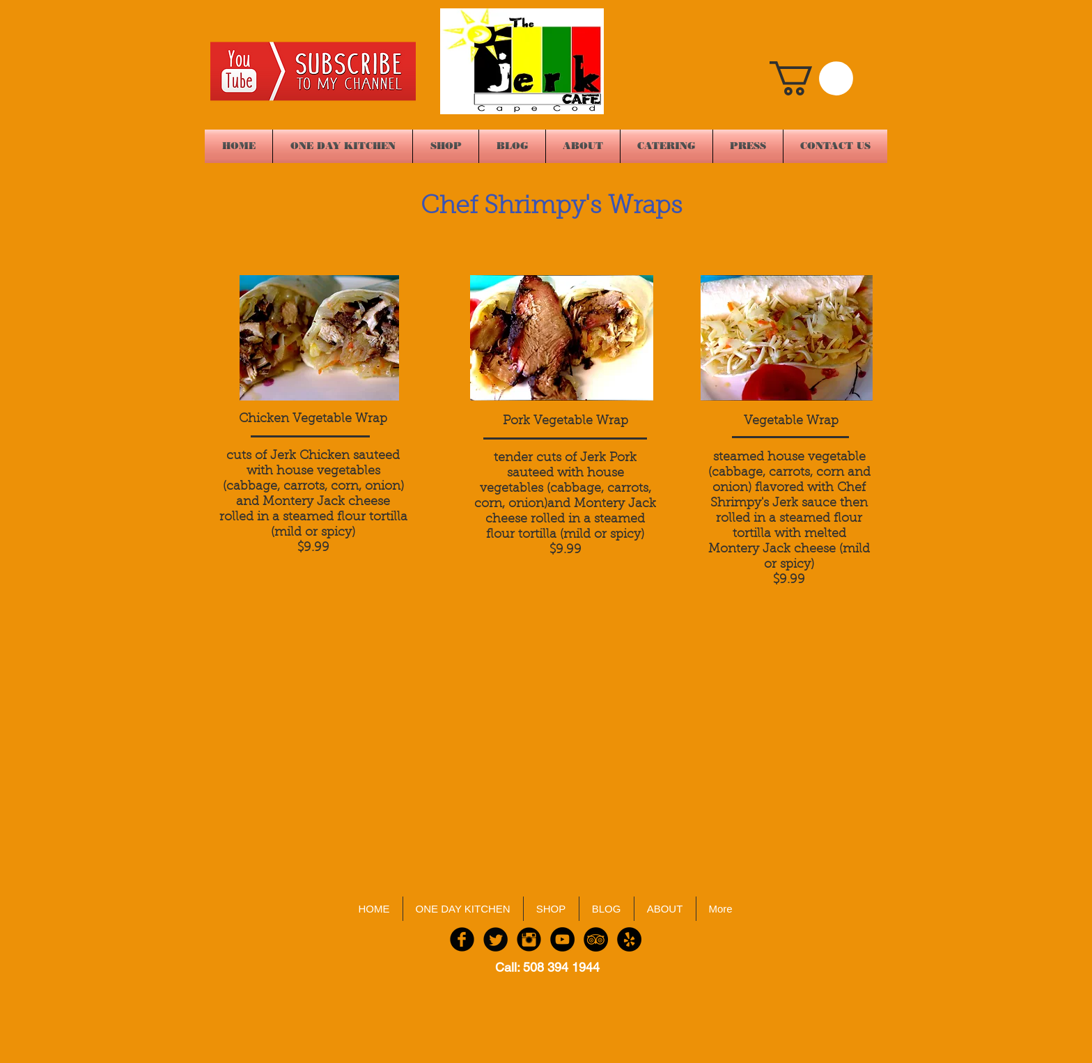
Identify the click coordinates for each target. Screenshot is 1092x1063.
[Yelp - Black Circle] (629, 939)
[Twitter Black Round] (495, 939)
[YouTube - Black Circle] (562, 939)
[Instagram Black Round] (529, 939)
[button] (811, 78)
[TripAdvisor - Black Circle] (596, 939)
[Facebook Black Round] (462, 939)
